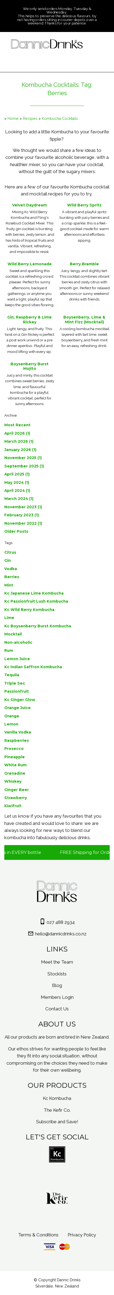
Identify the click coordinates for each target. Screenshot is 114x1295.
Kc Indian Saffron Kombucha (33, 667)
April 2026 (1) (17, 433)
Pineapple (14, 757)
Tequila (11, 675)
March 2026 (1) (18, 441)
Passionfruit (16, 691)
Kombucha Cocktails (60, 118)
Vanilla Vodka (17, 732)
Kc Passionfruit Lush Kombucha (36, 601)
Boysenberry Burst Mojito (30, 366)
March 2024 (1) (18, 498)
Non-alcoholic (18, 642)
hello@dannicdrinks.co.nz (61, 933)
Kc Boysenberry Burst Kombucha (37, 626)
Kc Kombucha (57, 1098)
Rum (8, 650)
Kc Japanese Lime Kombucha (34, 593)
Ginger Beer (16, 790)
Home (13, 118)
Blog (57, 985)
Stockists (57, 973)
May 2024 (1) (16, 482)
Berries (11, 577)
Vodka (10, 569)
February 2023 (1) (21, 515)
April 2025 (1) (17, 474)
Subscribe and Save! (57, 1121)
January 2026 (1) (20, 450)
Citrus (10, 552)
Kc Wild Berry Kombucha (29, 609)
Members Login (57, 997)
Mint (8, 585)
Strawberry (15, 798)
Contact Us (57, 1008)
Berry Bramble (84, 264)
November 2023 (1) (23, 507)
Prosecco (14, 748)
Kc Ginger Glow (19, 699)
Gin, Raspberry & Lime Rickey (29, 319)
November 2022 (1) (23, 523)
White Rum (15, 765)
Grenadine (14, 773)
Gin (7, 560)
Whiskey (13, 781)
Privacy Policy (82, 1234)
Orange (11, 716)
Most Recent (17, 425)
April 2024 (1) (17, 490)
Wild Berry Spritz (84, 205)
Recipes (30, 118)
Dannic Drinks (69, 1280)
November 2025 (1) (23, 458)
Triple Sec (14, 683)
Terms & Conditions (38, 1234)
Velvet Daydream (29, 205)
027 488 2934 (61, 922)
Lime (9, 618)
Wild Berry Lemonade (30, 264)
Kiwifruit (13, 806)
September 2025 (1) (24, 466)
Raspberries (16, 740)
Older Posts (16, 531)
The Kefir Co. (57, 1110)
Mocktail (13, 634)
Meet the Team (57, 962)
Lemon (11, 724)
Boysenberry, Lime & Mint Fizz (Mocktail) (84, 319)
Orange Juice (17, 708)
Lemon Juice (17, 659)
